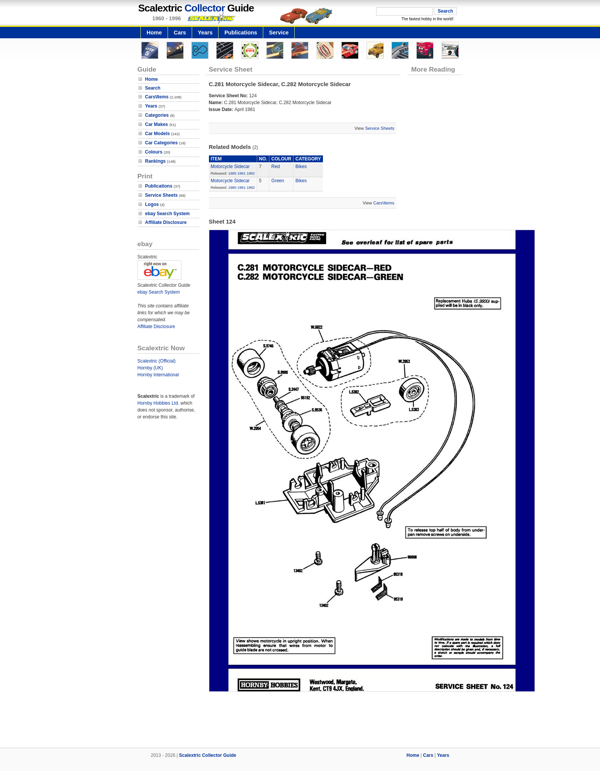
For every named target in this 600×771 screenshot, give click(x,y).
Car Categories (161, 142)
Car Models (157, 133)
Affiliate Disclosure (166, 222)
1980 (232, 173)
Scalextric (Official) (156, 361)
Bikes (301, 166)
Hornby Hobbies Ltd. (158, 403)
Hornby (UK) (150, 368)
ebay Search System (167, 213)
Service (279, 32)
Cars (180, 32)
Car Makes (156, 124)
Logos (152, 204)
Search (152, 88)
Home (154, 32)
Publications (240, 32)
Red (275, 166)
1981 (241, 173)
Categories (157, 115)
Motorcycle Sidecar (230, 166)
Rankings (155, 161)
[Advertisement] (300, 721)
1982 (250, 173)
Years (205, 32)
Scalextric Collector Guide (207, 755)
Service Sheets (161, 195)
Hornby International (158, 374)
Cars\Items (156, 97)
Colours (153, 152)
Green (277, 180)
